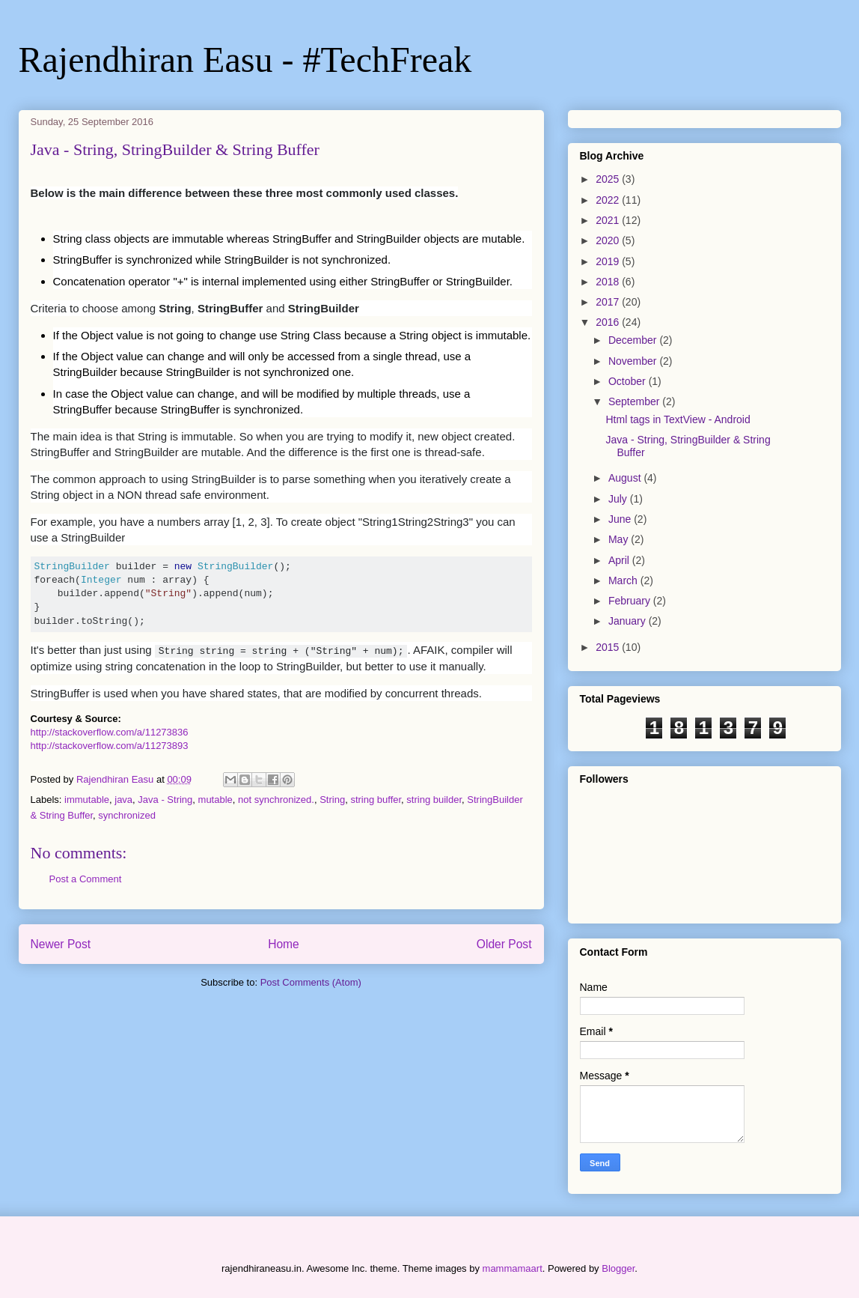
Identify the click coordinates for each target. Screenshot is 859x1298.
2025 (609, 179)
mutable (215, 799)
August (626, 478)
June (621, 519)
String (332, 799)
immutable (86, 799)
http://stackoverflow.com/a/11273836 (110, 732)
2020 (609, 240)
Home (283, 944)
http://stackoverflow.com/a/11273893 (110, 745)
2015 (609, 647)
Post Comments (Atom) (310, 982)
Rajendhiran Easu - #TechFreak (245, 59)
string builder (434, 799)
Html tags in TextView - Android (677, 419)
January (628, 621)
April (620, 560)
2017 (609, 302)
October (628, 381)
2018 (609, 282)
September (635, 401)
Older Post (504, 944)
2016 (609, 322)
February (630, 601)
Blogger (618, 1268)
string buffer (375, 799)
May (619, 539)
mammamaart (512, 1268)
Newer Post (61, 944)
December (633, 340)
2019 (609, 261)
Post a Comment (85, 879)
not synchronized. (276, 799)
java (123, 799)
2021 (609, 220)
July (619, 499)
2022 (609, 200)
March (624, 580)
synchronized (127, 815)
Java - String (165, 799)
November (633, 361)
